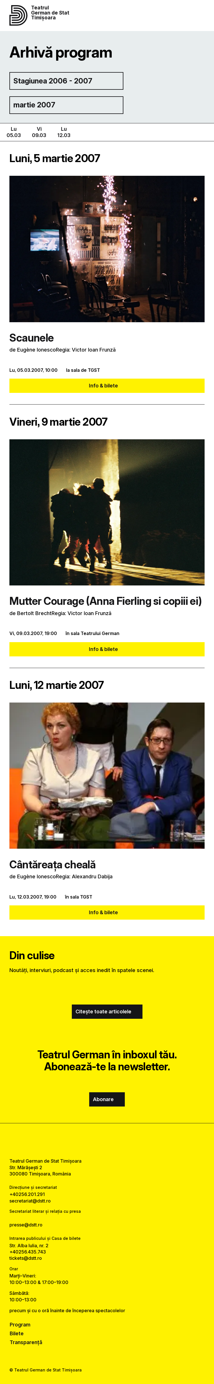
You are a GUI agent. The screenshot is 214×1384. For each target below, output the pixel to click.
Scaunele (31, 337)
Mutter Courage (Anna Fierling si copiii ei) (105, 601)
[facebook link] (92, 1141)
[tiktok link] (122, 1141)
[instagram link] (107, 1141)
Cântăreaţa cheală (52, 864)
